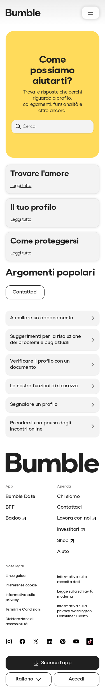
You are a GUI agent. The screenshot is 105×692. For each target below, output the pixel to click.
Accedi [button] (77, 679)
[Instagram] (9, 641)
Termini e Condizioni (23, 609)
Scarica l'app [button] (52, 663)
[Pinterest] (62, 641)
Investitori (71, 529)
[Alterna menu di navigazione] (90, 12)
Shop (66, 541)
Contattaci (69, 507)
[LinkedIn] (49, 641)
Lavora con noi (77, 518)
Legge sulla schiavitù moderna (75, 594)
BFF (10, 507)
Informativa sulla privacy (20, 597)
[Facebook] (22, 641)
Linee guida (16, 576)
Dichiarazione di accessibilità (20, 621)
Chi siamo (68, 496)
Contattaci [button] (25, 292)
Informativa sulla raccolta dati (72, 579)
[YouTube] (76, 641)
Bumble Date (20, 496)
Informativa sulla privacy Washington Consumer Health (74, 611)
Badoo (16, 518)
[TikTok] (89, 641)
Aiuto (63, 551)
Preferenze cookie (21, 585)
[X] (35, 641)
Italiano (28, 679)
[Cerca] (52, 126)
